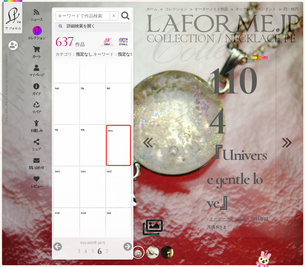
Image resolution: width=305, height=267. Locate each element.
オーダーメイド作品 (227, 219)
